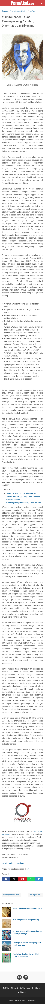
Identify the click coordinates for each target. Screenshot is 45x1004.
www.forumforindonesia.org (13, 863)
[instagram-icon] (19, 977)
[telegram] (39, 879)
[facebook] (6, 879)
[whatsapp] (31, 879)
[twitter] (14, 879)
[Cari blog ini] (41, 3)
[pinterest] (22, 879)
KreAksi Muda (25, 988)
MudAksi (14, 988)
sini (28, 869)
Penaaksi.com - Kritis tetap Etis (25, 1000)
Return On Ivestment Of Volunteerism (21, 493)
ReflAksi (6, 988)
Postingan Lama (35, 895)
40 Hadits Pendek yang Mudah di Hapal (27, 908)
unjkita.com (22, 992)
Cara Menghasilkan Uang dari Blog (26, 920)
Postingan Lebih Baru (11, 895)
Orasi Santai (36, 988)
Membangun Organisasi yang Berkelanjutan (23, 503)
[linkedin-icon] (25, 977)
